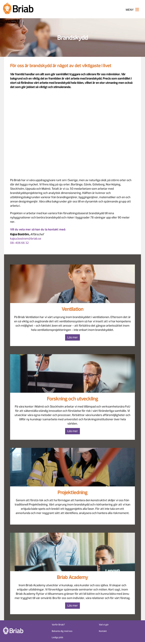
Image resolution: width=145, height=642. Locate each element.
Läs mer (72, 337)
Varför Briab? (58, 624)
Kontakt (103, 631)
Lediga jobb (57, 637)
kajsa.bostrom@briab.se (25, 239)
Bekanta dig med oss (62, 631)
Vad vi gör (104, 624)
